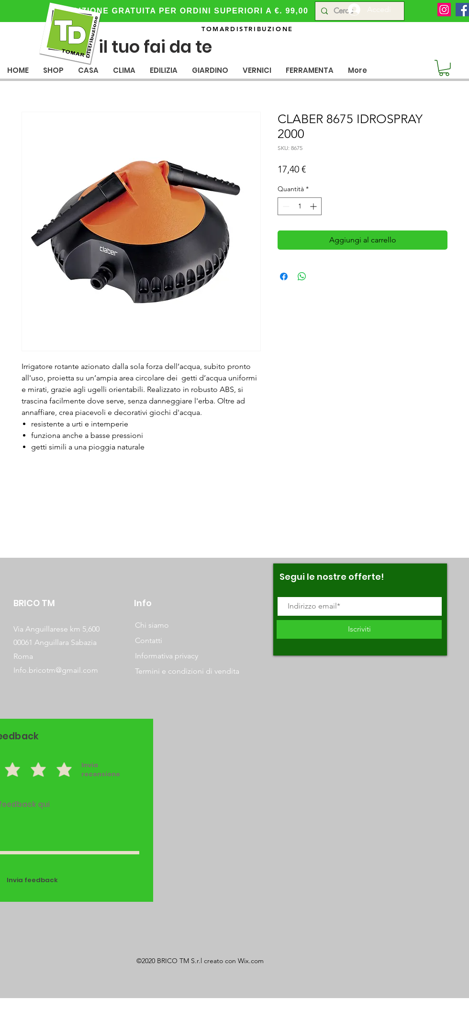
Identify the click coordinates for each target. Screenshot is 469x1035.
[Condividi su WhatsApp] (302, 276)
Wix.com (251, 960)
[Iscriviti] (359, 629)
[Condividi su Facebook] (284, 276)
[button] (88, 70)
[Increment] (314, 206)
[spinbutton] (299, 206)
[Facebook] (462, 9)
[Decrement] (285, 206)
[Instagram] (444, 9)
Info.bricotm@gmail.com (55, 670)
